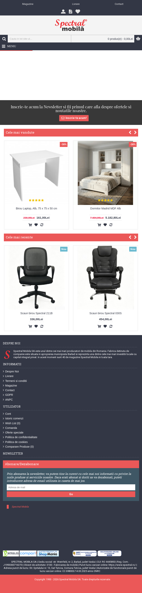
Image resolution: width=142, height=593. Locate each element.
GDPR (8, 395)
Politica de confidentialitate (20, 437)
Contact (9, 390)
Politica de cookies (15, 442)
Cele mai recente (19, 237)
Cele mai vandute (20, 132)
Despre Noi (11, 371)
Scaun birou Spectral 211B (36, 313)
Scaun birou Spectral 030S (105, 313)
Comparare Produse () (18, 446)
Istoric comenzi (13, 418)
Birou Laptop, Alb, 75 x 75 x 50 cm (36, 208)
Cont (7, 414)
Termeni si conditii (15, 381)
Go (71, 494)
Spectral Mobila (20, 506)
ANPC (8, 399)
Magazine (10, 385)
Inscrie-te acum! (74, 118)
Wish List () (11, 423)
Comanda (10, 428)
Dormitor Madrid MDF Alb (105, 208)
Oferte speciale (13, 432)
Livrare (8, 376)
